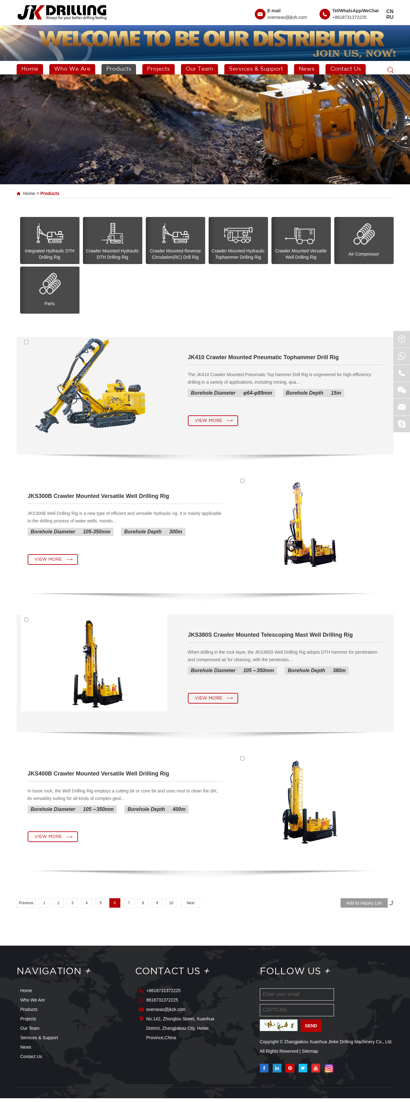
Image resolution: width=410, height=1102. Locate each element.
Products (118, 69)
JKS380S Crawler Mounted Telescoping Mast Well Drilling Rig (270, 637)
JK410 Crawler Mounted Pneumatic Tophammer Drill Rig (263, 358)
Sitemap (310, 1054)
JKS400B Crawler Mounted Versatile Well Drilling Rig (98, 777)
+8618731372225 (349, 17)
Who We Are (72, 69)
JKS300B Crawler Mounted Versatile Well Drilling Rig (98, 497)
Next (190, 907)
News (306, 69)
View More (208, 422)
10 (171, 907)
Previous (26, 907)
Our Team (199, 69)
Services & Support (256, 69)
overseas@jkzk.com (287, 17)
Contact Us (345, 69)
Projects (158, 69)
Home (29, 69)
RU (389, 17)
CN (389, 11)
